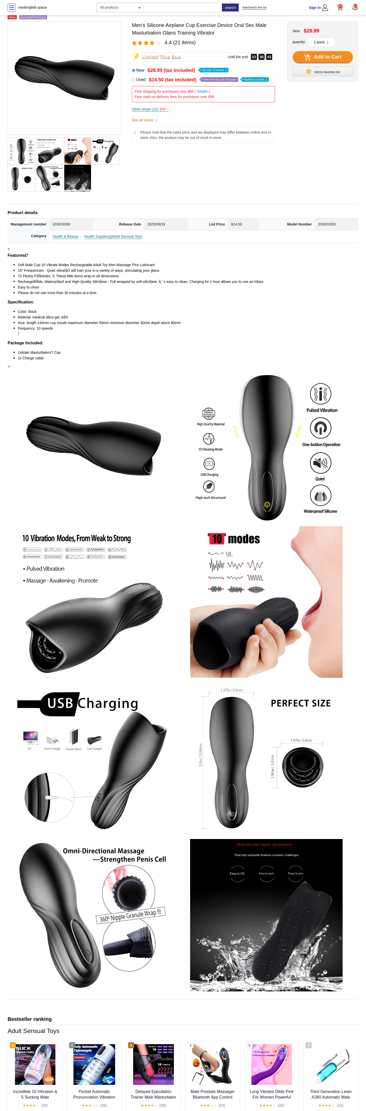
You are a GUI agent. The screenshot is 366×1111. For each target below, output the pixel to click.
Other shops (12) (150, 109)
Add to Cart (323, 57)
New (182, 70)
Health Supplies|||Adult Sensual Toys (113, 236)
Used (202, 79)
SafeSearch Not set (254, 7)
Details (202, 91)
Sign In (315, 8)
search (230, 8)
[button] (355, 7)
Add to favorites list (323, 71)
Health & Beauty (65, 236)
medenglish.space (32, 7)
